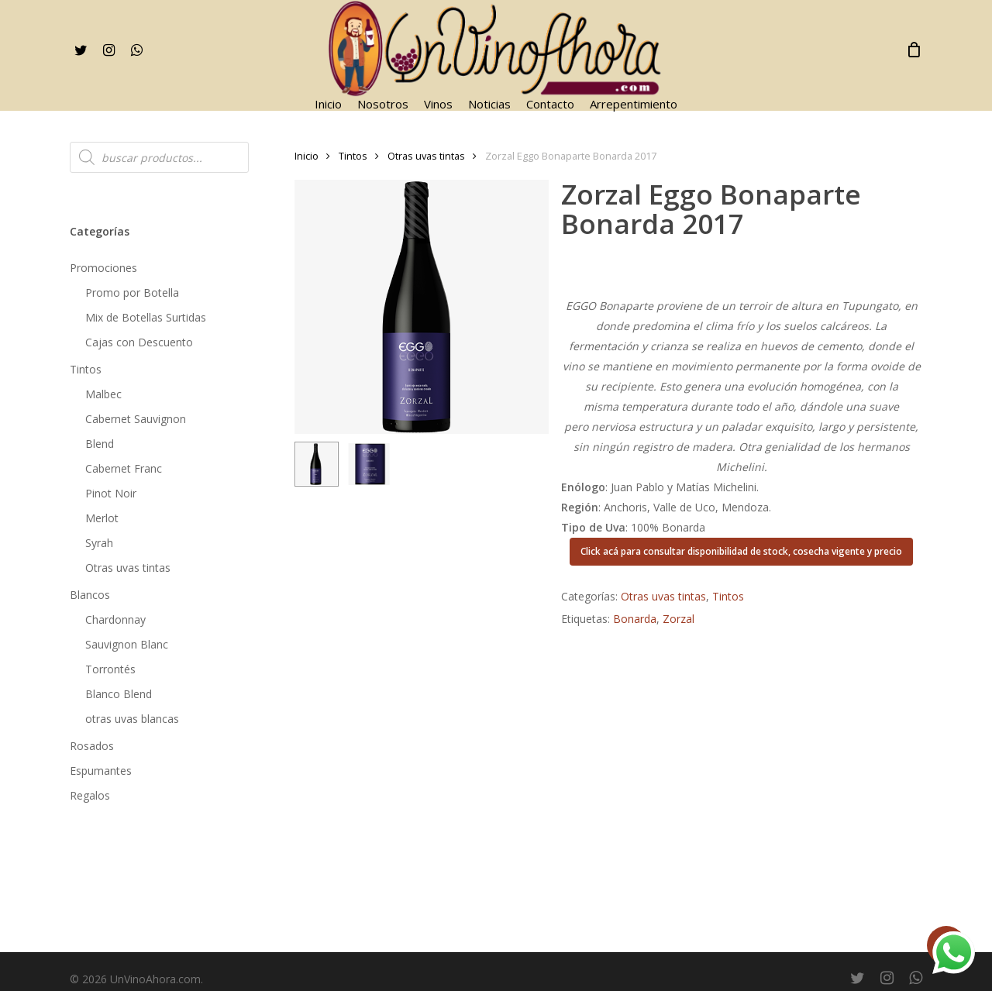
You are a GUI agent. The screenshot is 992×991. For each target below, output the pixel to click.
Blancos (90, 594)
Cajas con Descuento (139, 342)
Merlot (102, 518)
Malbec (103, 394)
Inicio (306, 156)
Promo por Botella (132, 292)
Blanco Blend (118, 693)
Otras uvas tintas (127, 567)
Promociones (103, 267)
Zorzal (678, 618)
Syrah (99, 542)
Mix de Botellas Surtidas (145, 317)
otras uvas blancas (132, 718)
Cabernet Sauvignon (135, 418)
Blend (99, 443)
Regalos (90, 795)
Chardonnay (115, 619)
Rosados (92, 745)
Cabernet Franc (123, 468)
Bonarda (634, 618)
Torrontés (110, 669)
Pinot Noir (110, 493)
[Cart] (913, 49)
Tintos (86, 369)
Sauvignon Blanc (126, 644)
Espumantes (101, 770)
